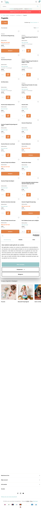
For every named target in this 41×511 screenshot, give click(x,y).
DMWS (27, 501)
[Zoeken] (20, 6)
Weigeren (20, 274)
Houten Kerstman (26, 162)
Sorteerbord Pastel (6, 59)
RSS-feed (35, 501)
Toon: (35, 27)
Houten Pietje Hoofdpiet (7, 181)
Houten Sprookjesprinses (8, 104)
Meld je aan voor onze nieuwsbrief (9, 496)
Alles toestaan (20, 264)
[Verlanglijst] (36, 2)
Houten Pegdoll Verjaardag (29, 202)
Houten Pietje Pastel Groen (8, 220)
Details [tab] (20, 239)
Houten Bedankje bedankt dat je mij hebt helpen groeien (30, 183)
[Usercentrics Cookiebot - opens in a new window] (32, 235)
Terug (3, 15)
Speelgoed (13, 15)
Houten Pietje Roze (27, 123)
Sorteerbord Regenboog (7, 35)
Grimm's (3, 33)
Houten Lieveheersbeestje (8, 202)
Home (8, 15)
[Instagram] (20, 493)
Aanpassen (20, 269)
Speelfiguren (19, 15)
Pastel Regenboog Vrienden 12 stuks (30, 38)
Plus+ (31, 501)
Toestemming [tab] (7, 239)
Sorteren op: (27, 22)
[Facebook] (17, 493)
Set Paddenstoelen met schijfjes (30, 220)
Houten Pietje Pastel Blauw (8, 162)
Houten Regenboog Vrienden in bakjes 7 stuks (30, 61)
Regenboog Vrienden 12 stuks (29, 84)
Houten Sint (25, 104)
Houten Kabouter (26, 144)
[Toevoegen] (28, 51)
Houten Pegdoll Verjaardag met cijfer (9, 125)
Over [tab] (33, 239)
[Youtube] (23, 493)
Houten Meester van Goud (8, 144)
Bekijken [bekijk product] (10, 50)
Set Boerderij (4, 82)
